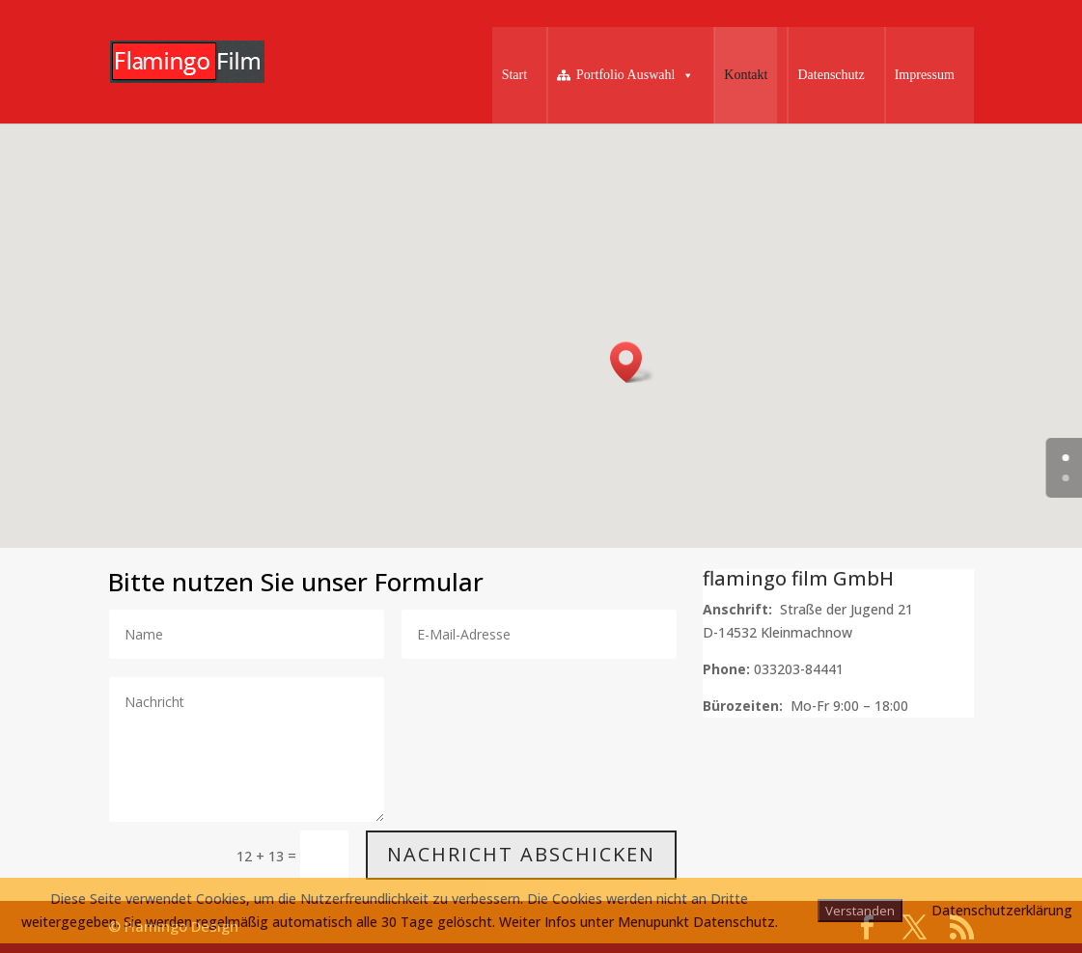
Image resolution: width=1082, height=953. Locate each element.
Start (514, 75)
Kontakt (745, 75)
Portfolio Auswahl (635, 75)
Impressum (925, 75)
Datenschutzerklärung (1001, 910)
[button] (632, 362)
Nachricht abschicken (521, 854)
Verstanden (860, 910)
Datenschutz (830, 75)
